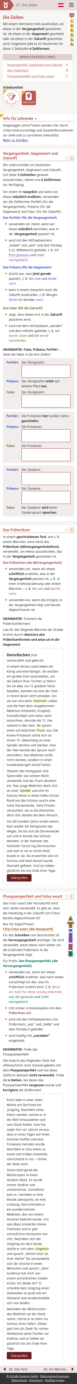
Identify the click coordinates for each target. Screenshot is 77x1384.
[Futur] (46, 401)
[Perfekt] (46, 371)
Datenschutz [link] (19, 1380)
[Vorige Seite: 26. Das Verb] (18, 1370)
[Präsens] (46, 435)
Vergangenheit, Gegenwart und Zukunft (35, 65)
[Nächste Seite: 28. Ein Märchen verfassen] (58, 1370)
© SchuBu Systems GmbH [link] (22, 1376)
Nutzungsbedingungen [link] (54, 1376)
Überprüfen (19, 878)
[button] (72, 15)
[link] (29, 98)
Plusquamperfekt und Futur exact (30, 76)
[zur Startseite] (7, 5)
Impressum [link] (36, 1380)
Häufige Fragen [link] (55, 1380)
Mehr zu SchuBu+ (15, 140)
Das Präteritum (17, 70)
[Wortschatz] (11, 98)
